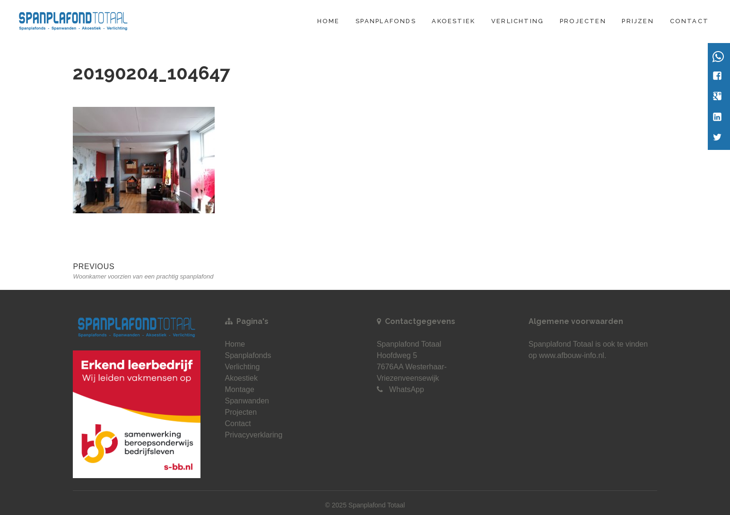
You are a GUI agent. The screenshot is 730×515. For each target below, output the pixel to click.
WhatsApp (406, 389)
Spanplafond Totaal (561, 344)
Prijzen (637, 21)
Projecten (583, 21)
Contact (689, 21)
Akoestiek (453, 21)
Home (328, 21)
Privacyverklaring (254, 435)
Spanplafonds (386, 21)
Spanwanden (247, 401)
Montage (239, 389)
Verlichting (517, 21)
